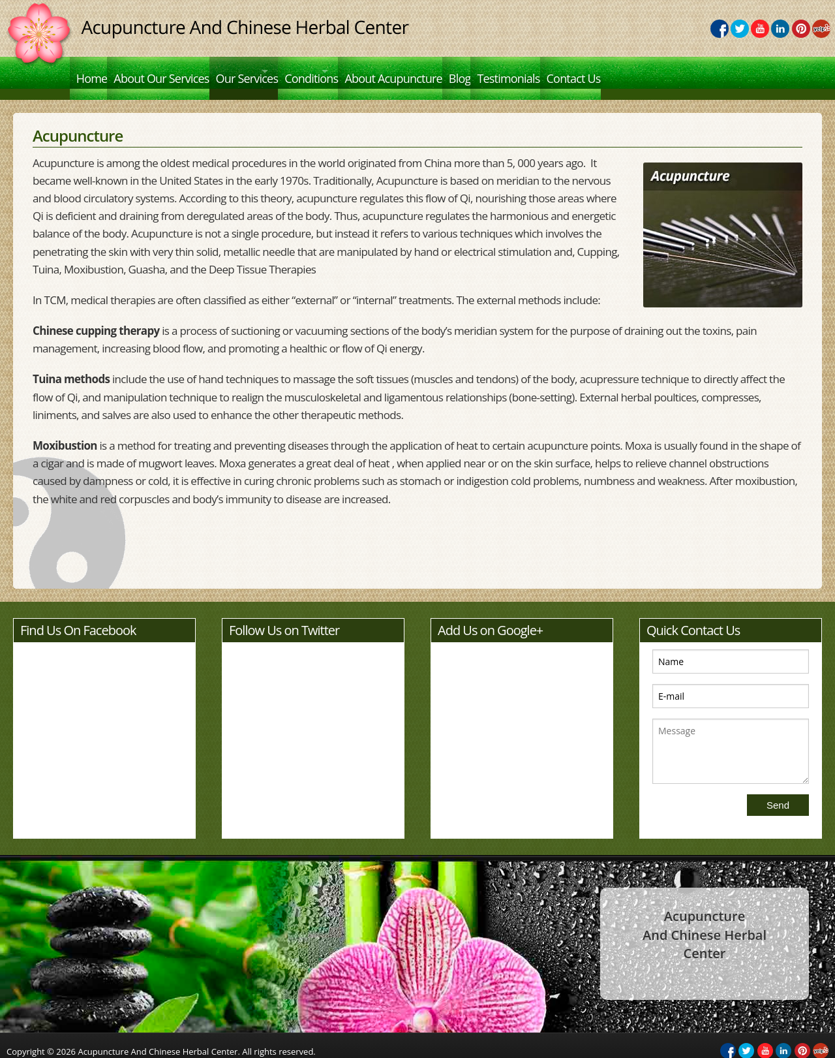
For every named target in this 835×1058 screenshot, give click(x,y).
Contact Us (675, 71)
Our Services (269, 71)
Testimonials (600, 71)
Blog (541, 71)
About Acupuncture (464, 71)
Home (93, 71)
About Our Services (173, 71)
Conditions (358, 71)
